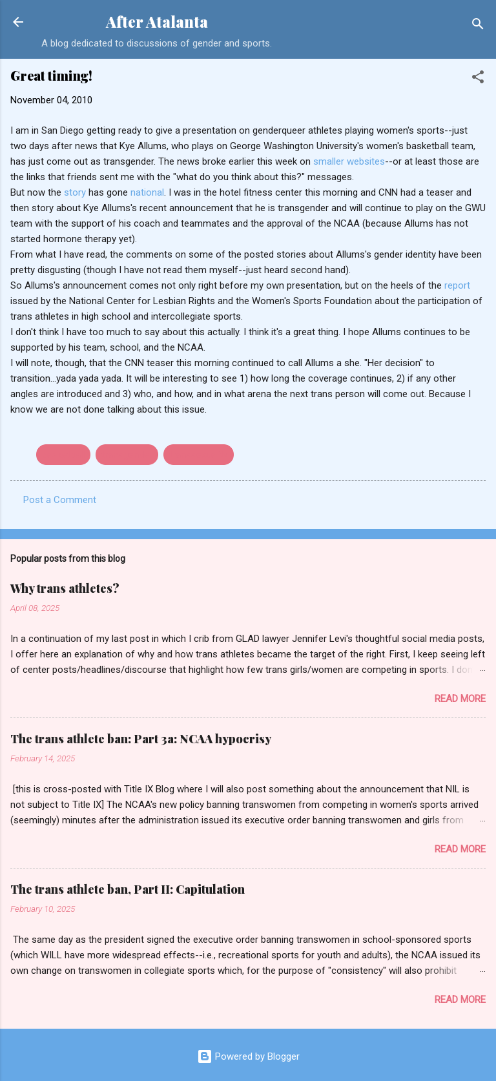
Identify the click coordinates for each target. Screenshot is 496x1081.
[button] (478, 79)
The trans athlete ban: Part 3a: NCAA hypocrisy (140, 738)
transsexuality (198, 454)
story (74, 192)
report (457, 285)
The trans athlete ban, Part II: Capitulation (127, 889)
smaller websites (349, 161)
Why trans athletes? (64, 588)
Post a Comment (59, 500)
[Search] (478, 26)
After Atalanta (157, 22)
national (147, 192)
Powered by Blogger (248, 1056)
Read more (460, 699)
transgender (126, 454)
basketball (63, 454)
